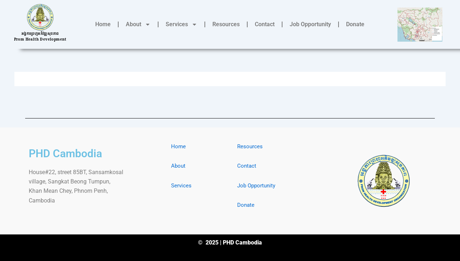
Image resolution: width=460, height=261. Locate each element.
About (138, 24)
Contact (265, 24)
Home (103, 24)
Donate (355, 24)
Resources (226, 24)
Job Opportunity (310, 24)
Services (181, 24)
